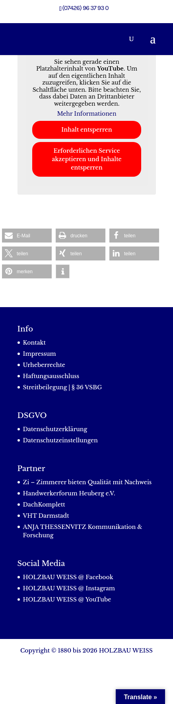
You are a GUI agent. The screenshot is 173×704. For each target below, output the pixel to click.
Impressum (39, 353)
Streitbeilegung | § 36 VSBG (62, 387)
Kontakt (34, 342)
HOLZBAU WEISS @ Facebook (68, 577)
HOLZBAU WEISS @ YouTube (67, 599)
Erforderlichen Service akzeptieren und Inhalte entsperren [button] (86, 159)
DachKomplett (44, 504)
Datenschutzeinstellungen (60, 440)
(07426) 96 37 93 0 (85, 8)
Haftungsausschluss (51, 376)
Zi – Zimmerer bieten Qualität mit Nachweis (87, 482)
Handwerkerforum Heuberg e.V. (69, 493)
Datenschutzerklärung (55, 429)
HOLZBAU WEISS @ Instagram (69, 588)
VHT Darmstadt (46, 515)
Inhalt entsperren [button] (86, 129)
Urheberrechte (44, 365)
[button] (27, 236)
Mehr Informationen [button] (86, 113)
